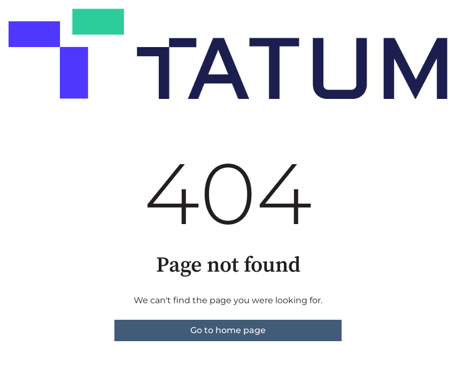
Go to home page (228, 330)
